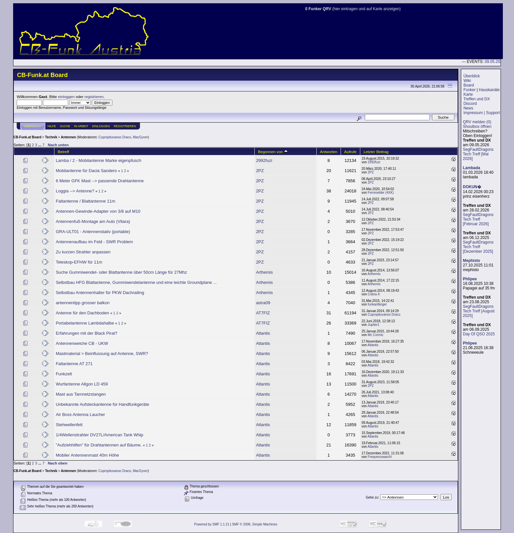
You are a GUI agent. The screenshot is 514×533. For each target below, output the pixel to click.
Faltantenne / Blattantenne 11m (85, 201)
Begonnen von (273, 151)
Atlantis (263, 333)
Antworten (328, 151)
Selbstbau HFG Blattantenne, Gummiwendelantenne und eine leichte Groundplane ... (136, 282)
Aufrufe (350, 151)
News (468, 108)
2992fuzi (264, 160)
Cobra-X (374, 294)
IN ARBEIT (81, 126)
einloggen (66, 96)
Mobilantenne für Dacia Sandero (86, 170)
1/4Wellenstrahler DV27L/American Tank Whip (99, 434)
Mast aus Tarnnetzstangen (81, 394)
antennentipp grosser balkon (82, 302)
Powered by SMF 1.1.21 (211, 524)
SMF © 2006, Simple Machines (254, 524)
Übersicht (32, 126)
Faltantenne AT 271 (74, 363)
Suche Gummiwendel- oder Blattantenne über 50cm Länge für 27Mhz (121, 272)
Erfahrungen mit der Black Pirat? (86, 333)
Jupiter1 (374, 324)
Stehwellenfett (69, 424)
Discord (470, 103)
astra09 (263, 302)
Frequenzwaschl (380, 457)
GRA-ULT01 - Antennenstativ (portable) (93, 231)
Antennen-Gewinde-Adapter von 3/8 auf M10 (98, 211)
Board (469, 85)
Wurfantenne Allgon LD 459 (82, 384)
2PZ (260, 170)
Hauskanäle (489, 90)
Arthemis (264, 272)
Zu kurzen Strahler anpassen (83, 251)
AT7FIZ (263, 312)
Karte (468, 94)
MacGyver (140, 137)
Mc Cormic (376, 335)
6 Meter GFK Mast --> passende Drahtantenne (100, 180)
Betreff (63, 151)
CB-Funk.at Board (27, 137)
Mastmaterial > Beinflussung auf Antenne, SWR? (102, 353)
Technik (51, 137)
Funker (470, 90)
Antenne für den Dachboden (82, 312)
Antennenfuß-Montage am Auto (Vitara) (93, 221)
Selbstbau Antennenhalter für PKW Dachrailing (100, 292)
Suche (65, 126)
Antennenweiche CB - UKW (82, 343)
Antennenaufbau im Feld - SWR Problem (94, 241)
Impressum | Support (482, 112)
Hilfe (52, 126)
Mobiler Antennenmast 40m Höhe (87, 455)
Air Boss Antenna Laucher (80, 414)
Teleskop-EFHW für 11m (79, 262)
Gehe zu (372, 497)
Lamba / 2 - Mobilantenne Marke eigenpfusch (98, 160)
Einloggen (101, 126)
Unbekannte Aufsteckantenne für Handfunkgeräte (102, 404)
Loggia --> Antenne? (75, 190)
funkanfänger (377, 304)
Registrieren (125, 126)
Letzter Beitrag (376, 151)
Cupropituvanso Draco (114, 137)
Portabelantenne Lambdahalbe (85, 323)
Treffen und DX (476, 99)
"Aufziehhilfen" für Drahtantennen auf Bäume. (99, 445)
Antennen (68, 137)
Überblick (472, 76)
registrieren (94, 96)
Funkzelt (64, 373)
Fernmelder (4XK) (381, 192)
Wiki (467, 80)
